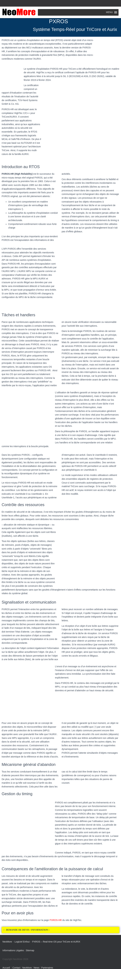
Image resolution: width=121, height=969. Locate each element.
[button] (60, 930)
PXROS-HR (56, 920)
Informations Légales (13, 950)
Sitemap (30, 950)
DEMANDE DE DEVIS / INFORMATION (27, 930)
